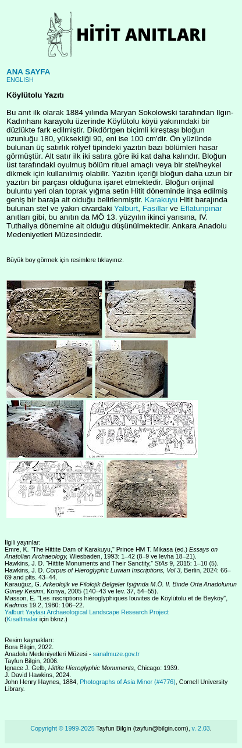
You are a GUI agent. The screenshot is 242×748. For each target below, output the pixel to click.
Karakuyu (161, 199)
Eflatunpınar (201, 208)
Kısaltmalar (22, 618)
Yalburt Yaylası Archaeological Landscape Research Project (87, 612)
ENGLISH (20, 79)
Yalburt (126, 208)
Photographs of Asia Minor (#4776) (128, 681)
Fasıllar (155, 208)
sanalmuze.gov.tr (116, 653)
